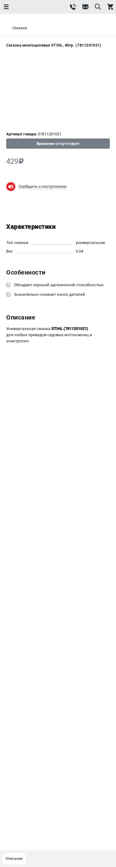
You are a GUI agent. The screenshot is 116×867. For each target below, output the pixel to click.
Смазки (19, 28)
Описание (14, 859)
